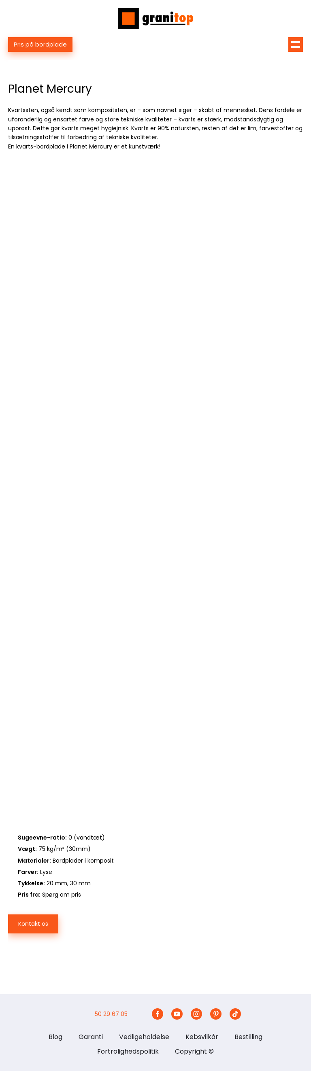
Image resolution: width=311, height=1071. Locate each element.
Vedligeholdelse (144, 1036)
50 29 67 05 (111, 1014)
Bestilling (248, 1036)
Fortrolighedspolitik (128, 1051)
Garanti (91, 1036)
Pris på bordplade (40, 44)
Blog (55, 1036)
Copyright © (194, 1051)
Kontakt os (33, 924)
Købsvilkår (201, 1036)
